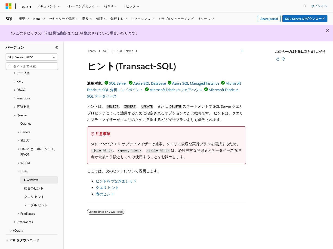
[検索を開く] (304, 6)
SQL (106, 51)
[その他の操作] (242, 51)
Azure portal (269, 18)
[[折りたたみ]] (57, 47)
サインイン (319, 6)
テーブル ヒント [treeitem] (36, 192)
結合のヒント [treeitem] (33, 175)
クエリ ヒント (107, 187)
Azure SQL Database (149, 83)
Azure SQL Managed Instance (195, 83)
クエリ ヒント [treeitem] (34, 184)
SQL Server (125, 51)
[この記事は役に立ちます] (278, 59)
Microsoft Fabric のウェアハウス (175, 89)
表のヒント (105, 193)
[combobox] (32, 57)
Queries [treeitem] (25, 110)
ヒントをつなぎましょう (116, 180)
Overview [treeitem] (31, 167)
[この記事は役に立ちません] (283, 59)
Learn (92, 51)
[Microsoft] (9, 6)
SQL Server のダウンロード (305, 18)
